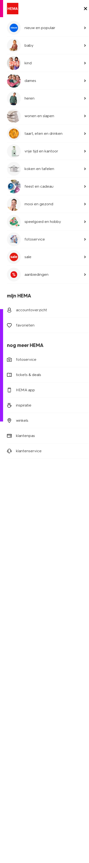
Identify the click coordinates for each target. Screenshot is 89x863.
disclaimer (45, 776)
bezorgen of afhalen (24, 368)
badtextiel (12, 209)
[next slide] (79, 76)
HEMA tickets (57, 653)
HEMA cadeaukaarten (64, 647)
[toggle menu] (81, 26)
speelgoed (12, 637)
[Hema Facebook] (7, 524)
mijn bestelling (19, 362)
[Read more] (44, 298)
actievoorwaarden (18, 736)
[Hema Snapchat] (45, 524)
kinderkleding (14, 597)
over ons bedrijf (16, 689)
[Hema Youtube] (74, 524)
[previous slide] (9, 76)
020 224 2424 (15, 394)
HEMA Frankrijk (58, 702)
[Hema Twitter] (17, 524)
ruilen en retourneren (25, 375)
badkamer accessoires (22, 225)
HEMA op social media (64, 622)
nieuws (52, 673)
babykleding (13, 604)
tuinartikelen (19, 53)
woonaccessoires (17, 617)
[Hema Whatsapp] (26, 524)
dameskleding (14, 590)
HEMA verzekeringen (64, 660)
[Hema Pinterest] (55, 524)
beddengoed (15, 193)
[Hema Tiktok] (64, 524)
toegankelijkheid (17, 782)
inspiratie (54, 667)
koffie (8, 650)
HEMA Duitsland (59, 696)
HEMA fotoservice (61, 640)
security (63, 776)
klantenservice (15, 729)
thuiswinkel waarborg (21, 794)
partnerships (13, 754)
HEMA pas (55, 597)
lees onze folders (61, 604)
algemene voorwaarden (53, 782)
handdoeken (14, 624)
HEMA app (55, 590)
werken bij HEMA (17, 696)
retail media (13, 760)
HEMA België (57, 689)
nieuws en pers (15, 709)
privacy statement (18, 776)
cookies (10, 787)
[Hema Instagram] (36, 524)
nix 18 (24, 787)
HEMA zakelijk (15, 722)
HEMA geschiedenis (19, 716)
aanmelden (44, 492)
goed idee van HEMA (21, 702)
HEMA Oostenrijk (60, 709)
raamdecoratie (15, 630)
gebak (9, 644)
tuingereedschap (44, 76)
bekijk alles (71, 178)
